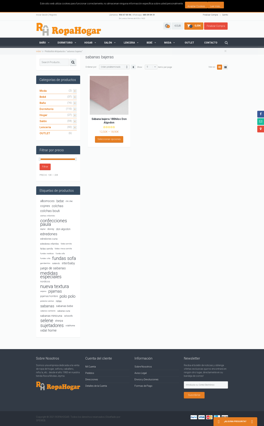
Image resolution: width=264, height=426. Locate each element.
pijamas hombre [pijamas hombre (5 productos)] (49, 296)
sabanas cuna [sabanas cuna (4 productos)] (63, 311)
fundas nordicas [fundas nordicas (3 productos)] (47, 253)
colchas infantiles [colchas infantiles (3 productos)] (47, 216)
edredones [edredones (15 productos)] (48, 234)
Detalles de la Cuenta (96, 386)
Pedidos (89, 373)
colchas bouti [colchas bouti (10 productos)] (50, 211)
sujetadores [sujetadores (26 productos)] (52, 325)
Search (73, 62)
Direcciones (91, 379)
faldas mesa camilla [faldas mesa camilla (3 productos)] (63, 249)
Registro (53, 15)
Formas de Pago (143, 386)
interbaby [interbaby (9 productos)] (68, 263)
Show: (140, 67)
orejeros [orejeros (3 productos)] (43, 291)
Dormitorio (65, 42)
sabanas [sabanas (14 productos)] (47, 306)
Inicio (38, 51)
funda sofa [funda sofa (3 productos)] (60, 253)
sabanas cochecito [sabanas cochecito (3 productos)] (47, 311)
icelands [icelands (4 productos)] (56, 263)
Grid (219, 67)
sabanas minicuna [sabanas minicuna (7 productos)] (51, 315)
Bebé (149, 42)
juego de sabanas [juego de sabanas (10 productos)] (53, 268)
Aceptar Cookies (196, 6)
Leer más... (215, 6)
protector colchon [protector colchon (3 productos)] (47, 301)
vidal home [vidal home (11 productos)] (48, 330)
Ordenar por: (91, 67)
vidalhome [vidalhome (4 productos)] (70, 325)
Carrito (225, 15)
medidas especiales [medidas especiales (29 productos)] (50, 275)
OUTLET (45, 133)
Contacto (210, 42)
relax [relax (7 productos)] (59, 301)
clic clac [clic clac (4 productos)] (69, 201)
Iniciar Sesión (42, 15)
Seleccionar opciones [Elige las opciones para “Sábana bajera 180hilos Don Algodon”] (109, 139)
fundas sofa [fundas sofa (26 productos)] (64, 258)
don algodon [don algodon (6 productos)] (63, 229)
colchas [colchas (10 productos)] (57, 206)
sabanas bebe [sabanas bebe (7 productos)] (64, 306)
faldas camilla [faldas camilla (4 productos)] (46, 248)
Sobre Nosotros (143, 366)
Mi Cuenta (90, 366)
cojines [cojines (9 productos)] (45, 206)
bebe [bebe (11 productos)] (60, 201)
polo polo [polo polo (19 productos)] (67, 296)
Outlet (189, 42)
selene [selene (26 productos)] (46, 320)
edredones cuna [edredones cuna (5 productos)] (48, 238)
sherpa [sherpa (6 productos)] (59, 320)
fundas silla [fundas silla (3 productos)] (45, 258)
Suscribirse (194, 395)
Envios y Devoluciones (146, 379)
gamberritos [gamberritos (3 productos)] (45, 263)
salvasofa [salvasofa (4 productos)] (68, 316)
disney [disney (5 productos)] (50, 229)
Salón (108, 42)
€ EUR (178, 25)
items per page (165, 67)
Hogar (88, 42)
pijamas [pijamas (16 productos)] (55, 291)
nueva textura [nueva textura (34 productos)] (54, 286)
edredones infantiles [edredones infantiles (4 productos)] (49, 244)
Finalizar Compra (210, 15)
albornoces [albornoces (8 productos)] (47, 201)
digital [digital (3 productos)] (42, 229)
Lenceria (129, 42)
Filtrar (45, 166)
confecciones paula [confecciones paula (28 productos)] (53, 222)
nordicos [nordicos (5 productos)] (45, 281)
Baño (42, 42)
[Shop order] (114, 67)
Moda (167, 42)
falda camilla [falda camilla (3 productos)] (66, 244)
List (225, 67)
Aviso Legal (141, 373)
